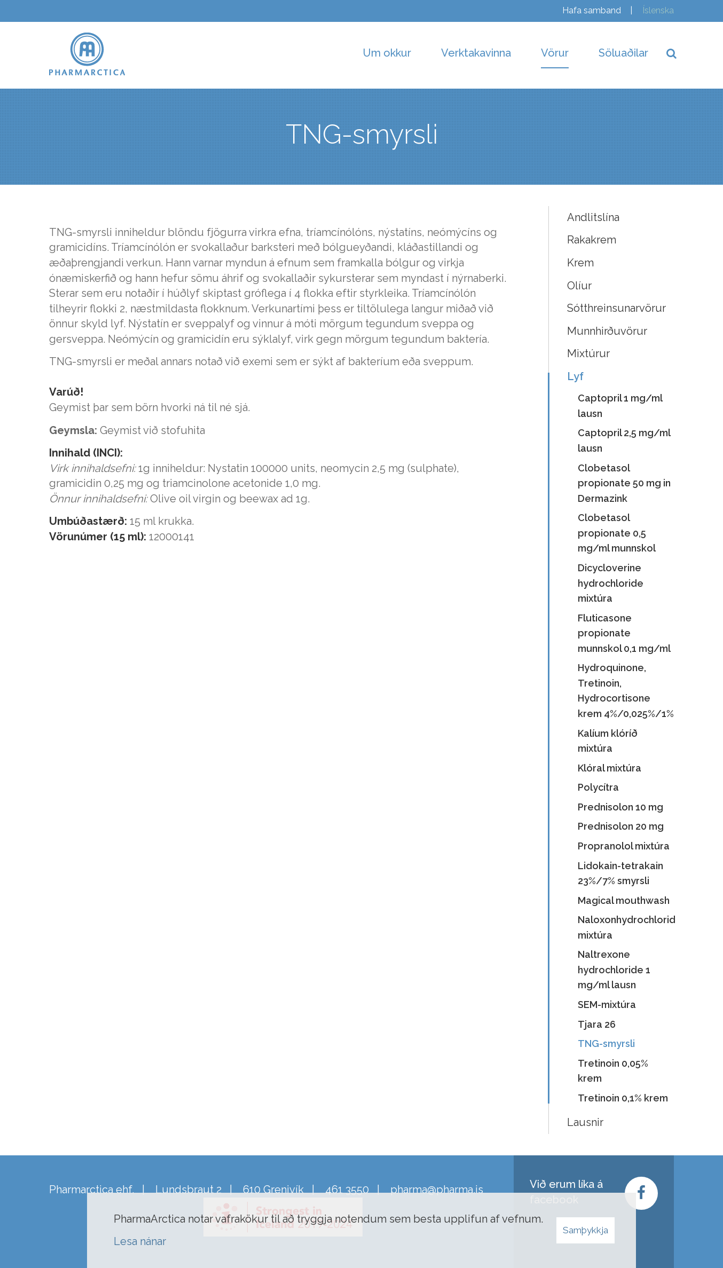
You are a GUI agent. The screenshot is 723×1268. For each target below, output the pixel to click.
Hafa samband (591, 10)
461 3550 (347, 1189)
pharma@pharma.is (436, 1189)
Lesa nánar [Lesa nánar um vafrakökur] (140, 1241)
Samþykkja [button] (585, 1230)
